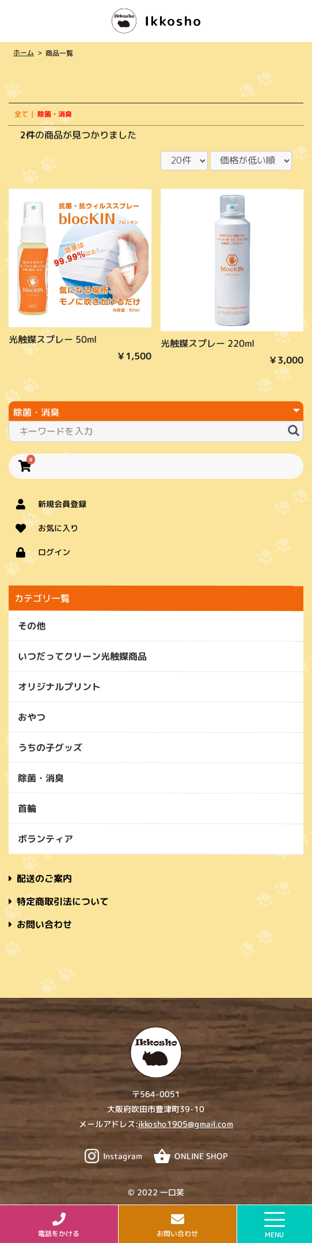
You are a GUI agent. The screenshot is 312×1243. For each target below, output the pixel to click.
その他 (31, 625)
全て (21, 114)
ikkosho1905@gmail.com (185, 1123)
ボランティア (45, 838)
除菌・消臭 (41, 778)
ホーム (23, 52)
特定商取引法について (59, 901)
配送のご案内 (40, 878)
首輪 (27, 808)
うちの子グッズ (50, 747)
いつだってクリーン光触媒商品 (82, 656)
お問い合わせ (40, 924)
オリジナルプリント (59, 686)
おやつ (31, 717)
